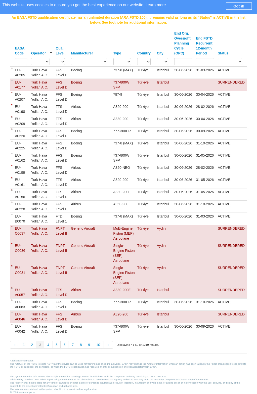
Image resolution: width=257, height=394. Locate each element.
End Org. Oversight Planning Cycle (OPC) (182, 43)
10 (98, 345)
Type (117, 53)
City (160, 53)
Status (223, 53)
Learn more (155, 5)
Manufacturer (82, 53)
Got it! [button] (238, 6)
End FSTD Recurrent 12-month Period (204, 45)
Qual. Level (60, 50)
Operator (41, 53)
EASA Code (19, 50)
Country (144, 53)
